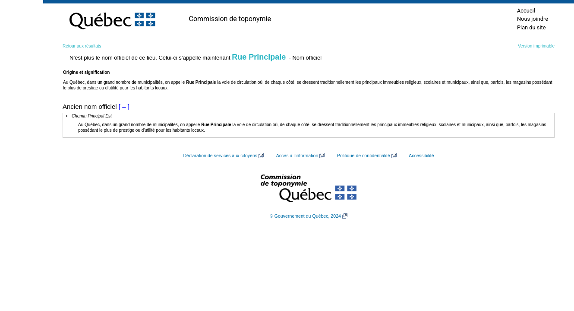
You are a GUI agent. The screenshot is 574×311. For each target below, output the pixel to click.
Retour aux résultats (82, 46)
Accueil (526, 10)
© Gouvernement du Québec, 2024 (305, 216)
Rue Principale (259, 57)
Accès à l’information (297, 155)
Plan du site (531, 27)
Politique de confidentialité (363, 155)
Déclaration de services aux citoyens (220, 155)
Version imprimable (536, 46)
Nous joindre (532, 19)
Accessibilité (421, 155)
